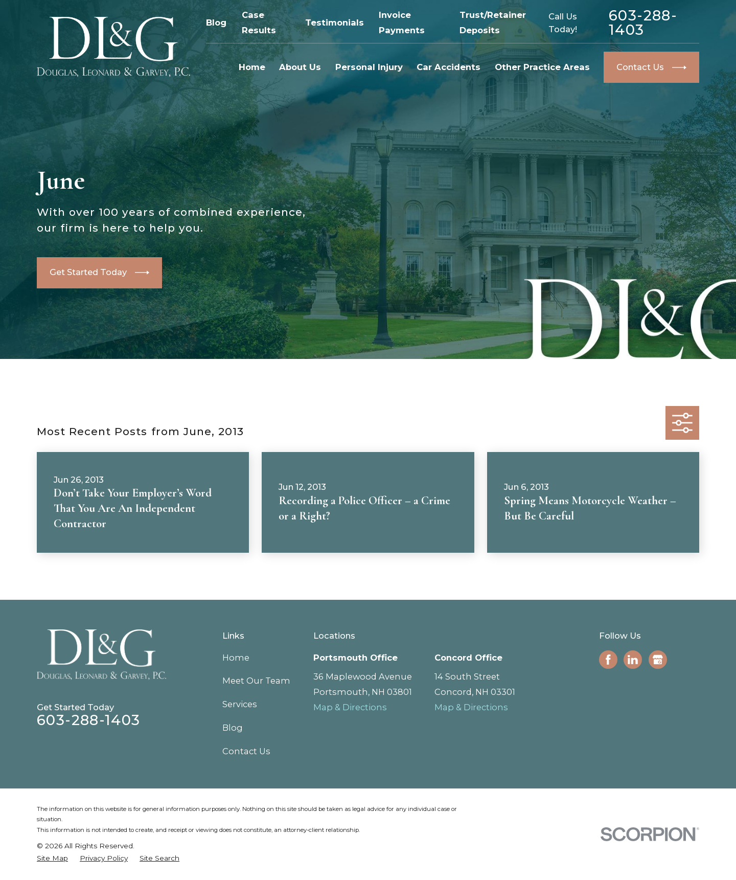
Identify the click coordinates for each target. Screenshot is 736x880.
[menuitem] (52, 858)
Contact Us (246, 751)
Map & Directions (350, 707)
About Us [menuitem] (300, 67)
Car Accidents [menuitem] (448, 67)
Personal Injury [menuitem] (369, 67)
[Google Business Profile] (658, 660)
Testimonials (334, 22)
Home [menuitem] (252, 67)
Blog (216, 22)
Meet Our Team (256, 680)
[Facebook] (608, 660)
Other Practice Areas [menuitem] (542, 67)
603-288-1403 (643, 23)
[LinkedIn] (633, 660)
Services (239, 704)
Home (235, 657)
